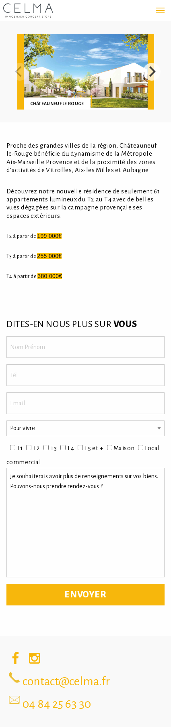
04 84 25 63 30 (57, 703)
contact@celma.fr (66, 681)
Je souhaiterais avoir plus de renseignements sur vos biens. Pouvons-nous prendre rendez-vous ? (85, 523)
